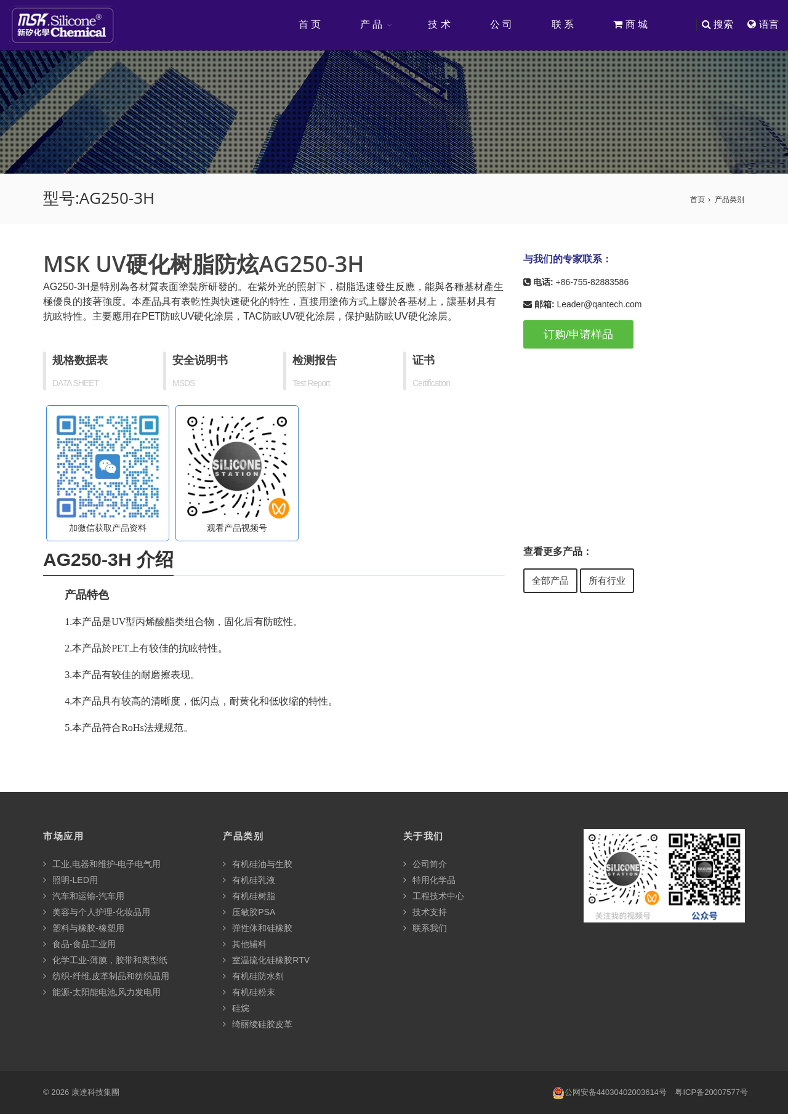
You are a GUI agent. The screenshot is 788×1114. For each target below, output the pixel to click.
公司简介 (425, 864)
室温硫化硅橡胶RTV (266, 960)
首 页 (310, 24)
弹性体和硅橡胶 (257, 928)
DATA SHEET (75, 383)
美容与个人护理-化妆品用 (96, 912)
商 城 (630, 24)
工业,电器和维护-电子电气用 (102, 864)
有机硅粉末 (249, 992)
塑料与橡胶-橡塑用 (83, 928)
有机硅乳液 (249, 880)
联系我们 (425, 928)
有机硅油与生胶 (257, 864)
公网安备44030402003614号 (609, 1093)
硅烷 (236, 1008)
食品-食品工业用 (79, 944)
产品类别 (729, 199)
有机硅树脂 (249, 896)
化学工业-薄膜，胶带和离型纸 (105, 960)
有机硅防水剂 (253, 976)
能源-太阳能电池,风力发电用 (102, 992)
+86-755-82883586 (592, 282)
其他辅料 (245, 944)
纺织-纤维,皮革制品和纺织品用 (106, 976)
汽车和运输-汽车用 (83, 896)
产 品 (371, 24)
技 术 (439, 24)
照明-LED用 (70, 880)
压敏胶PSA (249, 912)
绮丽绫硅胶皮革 (257, 1024)
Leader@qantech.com (599, 304)
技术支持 (425, 912)
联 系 (563, 24)
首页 (697, 199)
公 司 (501, 24)
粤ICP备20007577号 (711, 1092)
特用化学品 (429, 880)
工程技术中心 (433, 896)
